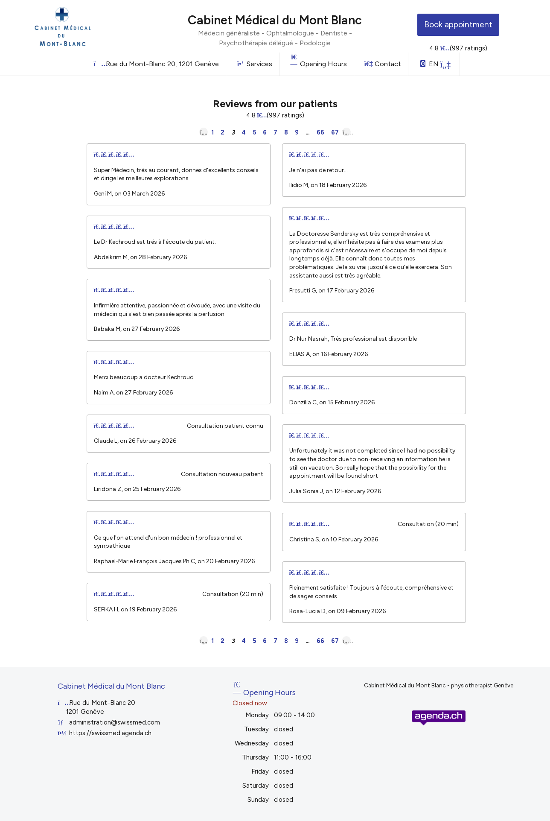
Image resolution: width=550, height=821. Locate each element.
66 (320, 132)
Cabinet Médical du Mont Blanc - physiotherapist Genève (438, 685)
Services (254, 64)
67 (335, 132)
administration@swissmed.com (114, 722)
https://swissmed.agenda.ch (110, 733)
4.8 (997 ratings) (458, 48)
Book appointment (458, 24)
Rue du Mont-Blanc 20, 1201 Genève (156, 64)
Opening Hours (318, 60)
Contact (382, 64)
